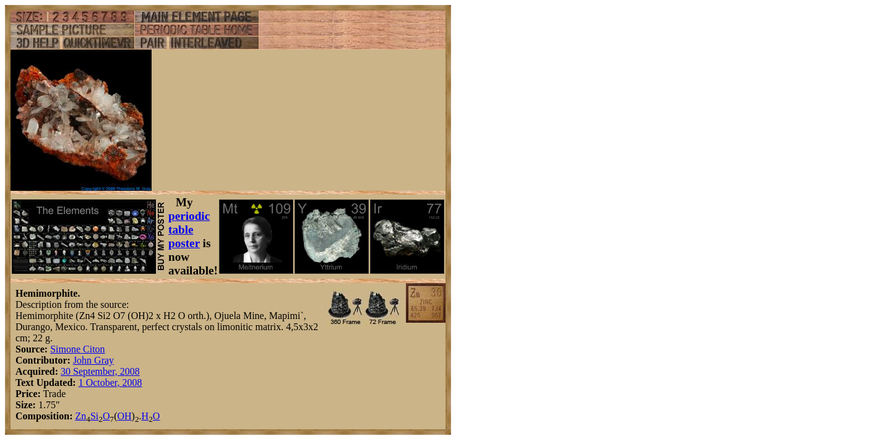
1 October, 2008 (110, 382)
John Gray (93, 360)
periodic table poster (189, 229)
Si (94, 416)
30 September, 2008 (100, 371)
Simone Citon (77, 349)
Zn (80, 416)
